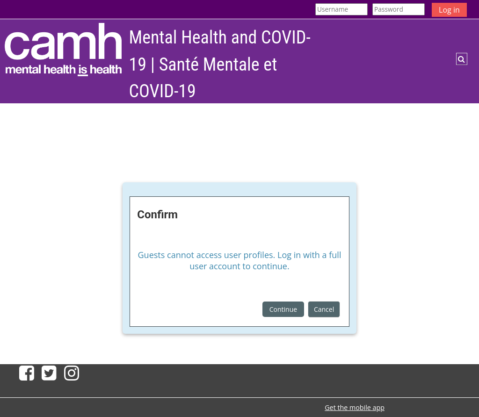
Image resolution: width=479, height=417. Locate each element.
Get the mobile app (355, 407)
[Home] (63, 49)
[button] (461, 59)
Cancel (324, 309)
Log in (449, 10)
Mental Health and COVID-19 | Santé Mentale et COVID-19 (220, 64)
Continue (283, 309)
